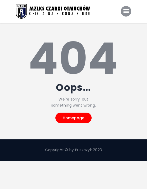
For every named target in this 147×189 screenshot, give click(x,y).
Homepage (73, 117)
